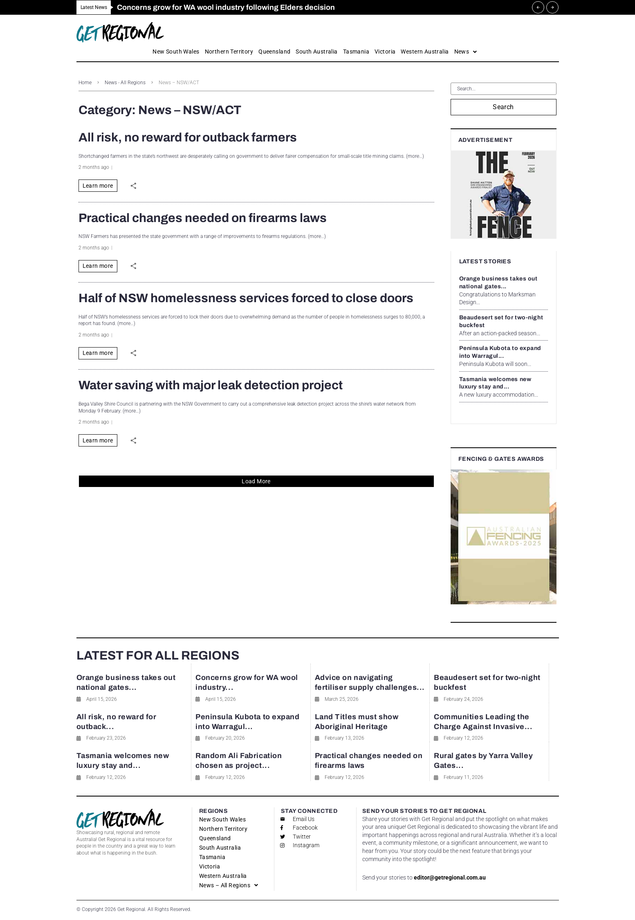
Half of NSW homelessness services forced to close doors (246, 298)
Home (85, 82)
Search (503, 107)
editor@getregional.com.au (450, 877)
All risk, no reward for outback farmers (188, 137)
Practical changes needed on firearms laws (203, 217)
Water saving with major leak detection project (211, 385)
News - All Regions (125, 82)
